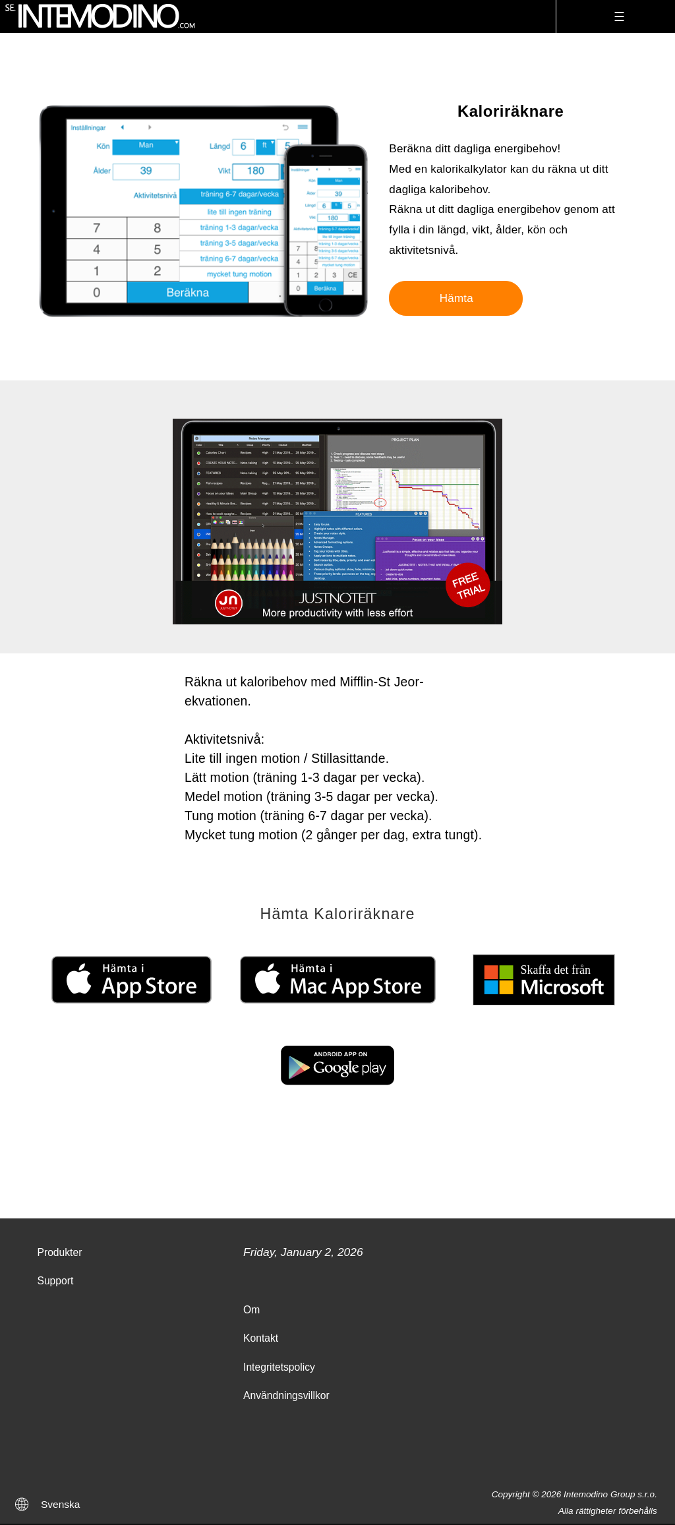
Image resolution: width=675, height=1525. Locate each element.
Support (55, 1280)
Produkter (59, 1252)
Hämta (456, 298)
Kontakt (260, 1338)
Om (251, 1309)
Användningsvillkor (286, 1395)
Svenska (60, 1504)
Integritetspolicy (279, 1367)
